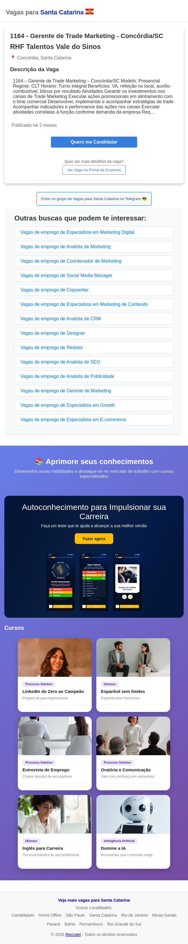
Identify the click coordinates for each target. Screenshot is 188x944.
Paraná (53, 924)
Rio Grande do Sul (124, 924)
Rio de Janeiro (134, 915)
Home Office (50, 915)
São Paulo (75, 915)
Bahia (69, 924)
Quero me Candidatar (94, 142)
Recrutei (73, 934)
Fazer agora (94, 538)
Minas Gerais (164, 915)
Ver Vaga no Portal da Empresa (94, 170)
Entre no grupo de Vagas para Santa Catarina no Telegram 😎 (94, 199)
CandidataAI (22, 915)
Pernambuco (91, 924)
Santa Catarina (103, 915)
